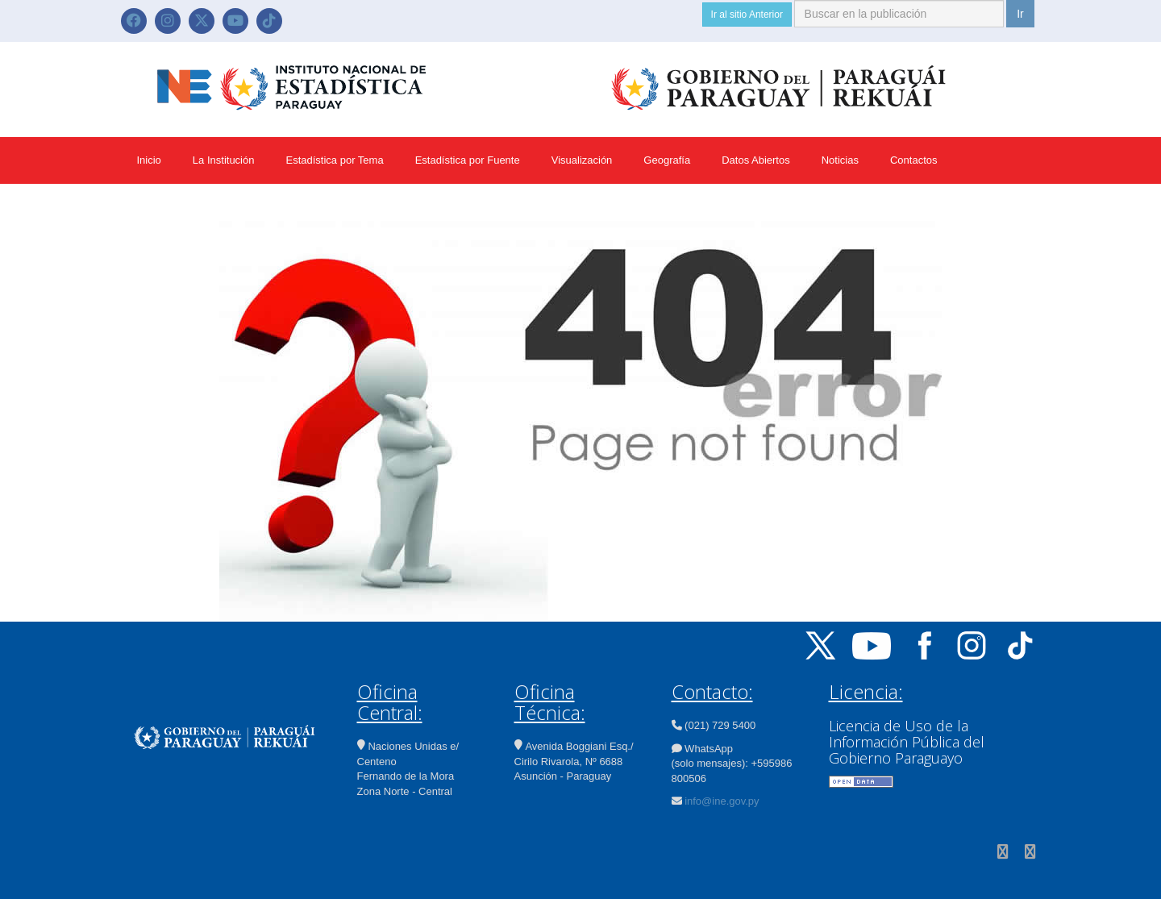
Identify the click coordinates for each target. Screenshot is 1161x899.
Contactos (914, 160)
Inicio (149, 160)
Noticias (840, 160)
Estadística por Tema (334, 160)
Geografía (666, 160)
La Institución (224, 160)
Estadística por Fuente (467, 160)
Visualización (582, 160)
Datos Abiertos (756, 160)
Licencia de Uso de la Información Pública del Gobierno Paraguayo (906, 742)
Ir (1020, 13)
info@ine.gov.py (722, 801)
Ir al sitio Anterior (747, 14)
